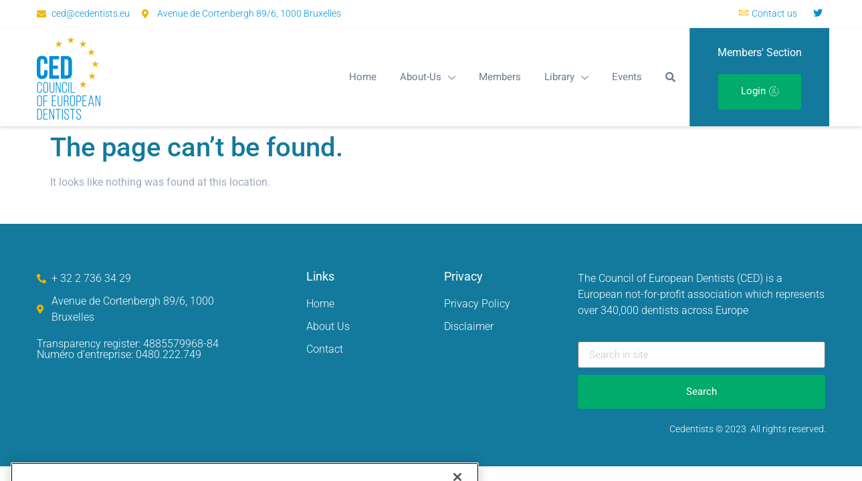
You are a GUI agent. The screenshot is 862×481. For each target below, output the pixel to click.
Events (627, 76)
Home (362, 76)
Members (500, 76)
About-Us (427, 76)
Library (566, 76)
